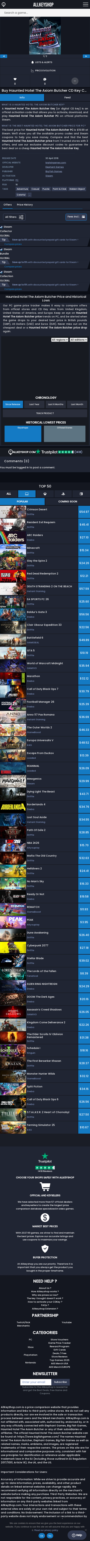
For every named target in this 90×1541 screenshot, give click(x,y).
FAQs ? (45, 1305)
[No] (85, 1530)
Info (22, 97)
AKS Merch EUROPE (59, 1367)
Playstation (30, 1355)
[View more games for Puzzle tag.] (46, 190)
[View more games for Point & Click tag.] (60, 190)
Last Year (34, 404)
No (50, 1536)
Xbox (30, 1347)
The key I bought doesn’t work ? (45, 1298)
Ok (41, 1536)
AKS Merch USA (59, 1363)
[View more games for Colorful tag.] (21, 196)
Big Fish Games (54, 171)
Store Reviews (59, 1356)
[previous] (3, 56)
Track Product (45, 413)
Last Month (77, 404)
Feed (67, 97)
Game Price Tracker (59, 1343)
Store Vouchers (59, 1339)
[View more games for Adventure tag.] (23, 190)
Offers (8, 204)
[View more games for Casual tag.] (35, 190)
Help (77, 1535)
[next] (86, 56)
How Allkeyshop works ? (45, 1291)
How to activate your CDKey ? (45, 1301)
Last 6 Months (55, 404)
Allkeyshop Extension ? (45, 1308)
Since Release (12, 404)
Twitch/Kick (23, 1322)
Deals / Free (59, 1353)
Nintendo (30, 1362)
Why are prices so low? (45, 1295)
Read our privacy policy (46, 1530)
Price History (25, 204)
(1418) (59, 452)
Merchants (23, 1325)
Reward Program (59, 1346)
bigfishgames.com (56, 162)
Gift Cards (59, 1349)
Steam (49, 175)
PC (30, 1339)
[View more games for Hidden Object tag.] (77, 190)
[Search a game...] (45, 13)
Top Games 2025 (59, 1360)
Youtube (67, 1322)
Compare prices (13, 244)
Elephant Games (55, 166)
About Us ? (45, 1288)
